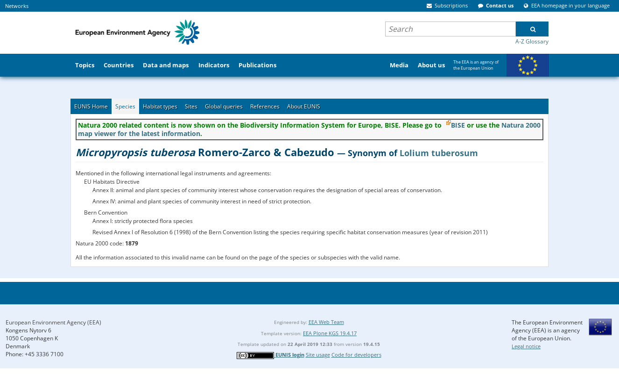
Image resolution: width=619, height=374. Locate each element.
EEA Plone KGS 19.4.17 (330, 333)
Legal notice (526, 346)
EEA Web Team (326, 321)
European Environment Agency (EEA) (53, 322)
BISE (458, 125)
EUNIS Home (91, 106)
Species (125, 106)
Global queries (224, 106)
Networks (16, 5)
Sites (191, 106)
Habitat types (160, 106)
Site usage (318, 354)
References (265, 106)
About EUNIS (303, 106)
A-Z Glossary (532, 41)
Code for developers (356, 354)
